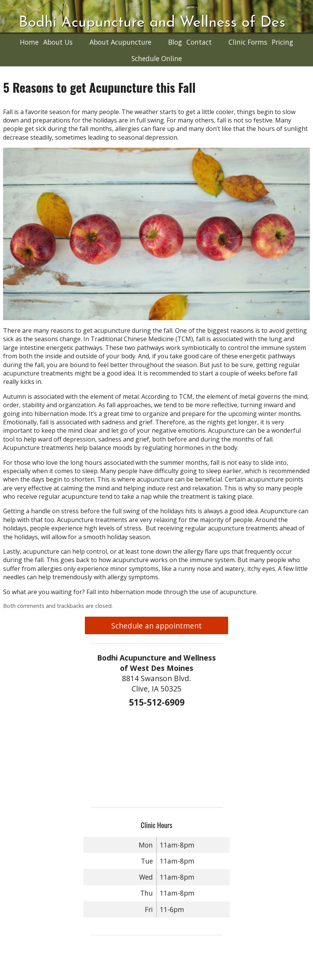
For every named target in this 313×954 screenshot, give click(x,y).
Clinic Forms (248, 42)
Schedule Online (156, 58)
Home (29, 42)
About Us (58, 42)
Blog (175, 42)
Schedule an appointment (156, 625)
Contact (199, 42)
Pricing (282, 42)
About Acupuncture (120, 42)
